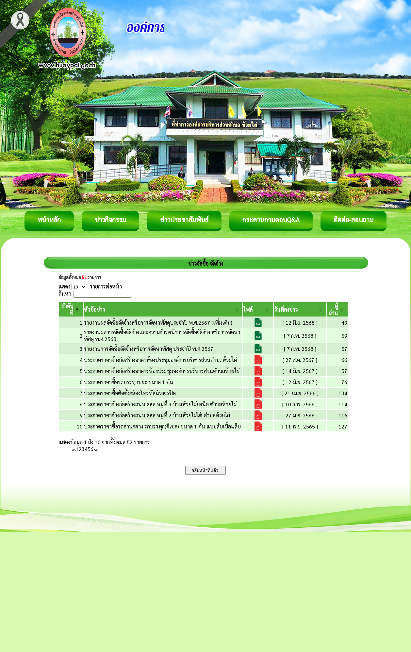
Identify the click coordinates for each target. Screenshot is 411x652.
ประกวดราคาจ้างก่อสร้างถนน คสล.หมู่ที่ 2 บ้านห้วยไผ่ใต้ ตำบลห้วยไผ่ (157, 415)
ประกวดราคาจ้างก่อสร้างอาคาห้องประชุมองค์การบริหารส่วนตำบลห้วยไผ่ (160, 359)
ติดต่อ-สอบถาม (353, 219)
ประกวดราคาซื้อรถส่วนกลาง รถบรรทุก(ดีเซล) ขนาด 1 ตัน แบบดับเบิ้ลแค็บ (162, 426)
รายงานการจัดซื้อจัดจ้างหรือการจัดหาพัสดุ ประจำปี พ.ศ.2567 (148, 348)
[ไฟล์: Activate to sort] (258, 309)
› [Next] (94, 448)
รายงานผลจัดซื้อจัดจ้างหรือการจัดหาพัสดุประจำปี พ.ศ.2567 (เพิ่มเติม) (158, 322)
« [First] (73, 448)
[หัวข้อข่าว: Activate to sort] (163, 309)
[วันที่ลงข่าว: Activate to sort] (300, 309)
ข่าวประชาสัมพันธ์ (184, 219)
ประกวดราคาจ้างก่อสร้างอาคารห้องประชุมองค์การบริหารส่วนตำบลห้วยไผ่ (161, 370)
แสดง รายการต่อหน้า (90, 286)
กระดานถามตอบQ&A (271, 219)
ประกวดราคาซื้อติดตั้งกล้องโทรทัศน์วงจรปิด (130, 393)
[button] (94, 309)
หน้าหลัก (49, 219)
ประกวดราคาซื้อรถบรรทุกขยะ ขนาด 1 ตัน (128, 382)
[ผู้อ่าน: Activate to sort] (337, 309)
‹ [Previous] (75, 448)
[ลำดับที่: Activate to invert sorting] (71, 309)
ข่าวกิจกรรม (110, 219)
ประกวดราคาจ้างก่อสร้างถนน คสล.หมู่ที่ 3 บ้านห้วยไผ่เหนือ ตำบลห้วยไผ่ (160, 404)
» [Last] (96, 448)
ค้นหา (64, 293)
